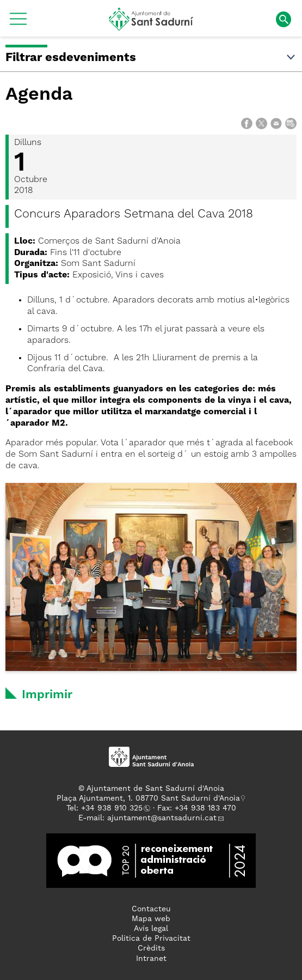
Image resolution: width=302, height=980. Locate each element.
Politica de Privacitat (151, 938)
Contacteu (151, 909)
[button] (18, 23)
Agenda (39, 95)
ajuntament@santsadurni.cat (162, 818)
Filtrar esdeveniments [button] (151, 58)
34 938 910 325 (114, 808)
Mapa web (151, 919)
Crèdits (151, 948)
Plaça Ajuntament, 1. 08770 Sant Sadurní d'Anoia (148, 798)
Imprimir (47, 695)
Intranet (151, 959)
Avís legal (151, 929)
